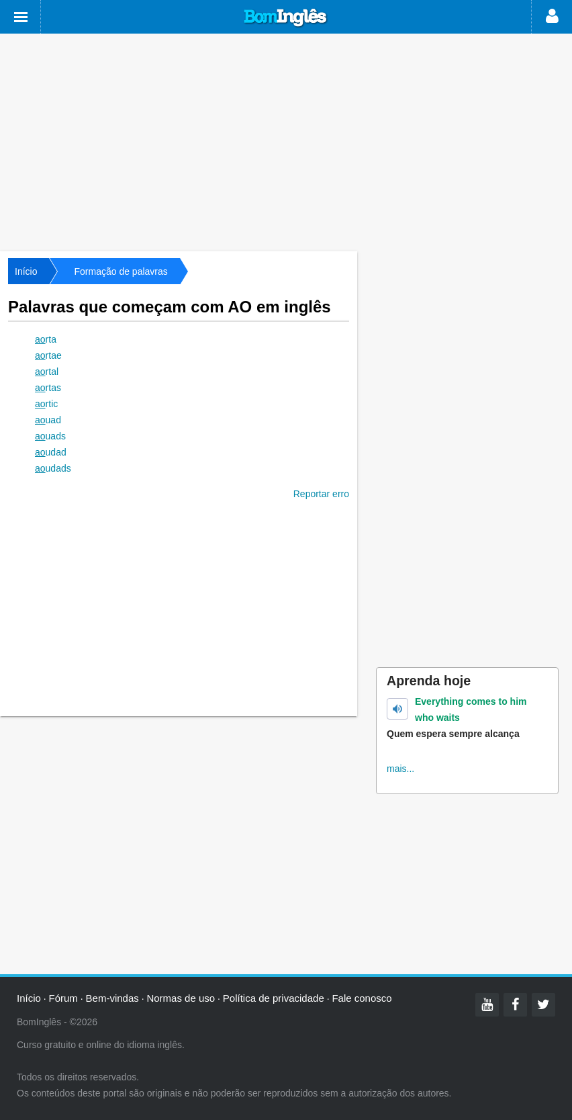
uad (48, 420)
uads (50, 436)
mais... (400, 768)
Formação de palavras (120, 271)
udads (53, 468)
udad (50, 452)
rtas (48, 387)
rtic (46, 403)
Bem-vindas (112, 998)
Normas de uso (180, 998)
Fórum (63, 998)
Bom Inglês (286, 18)
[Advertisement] (286, 141)
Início (26, 271)
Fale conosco (361, 998)
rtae (48, 355)
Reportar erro (321, 493)
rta (45, 339)
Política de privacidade (273, 998)
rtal (46, 371)
